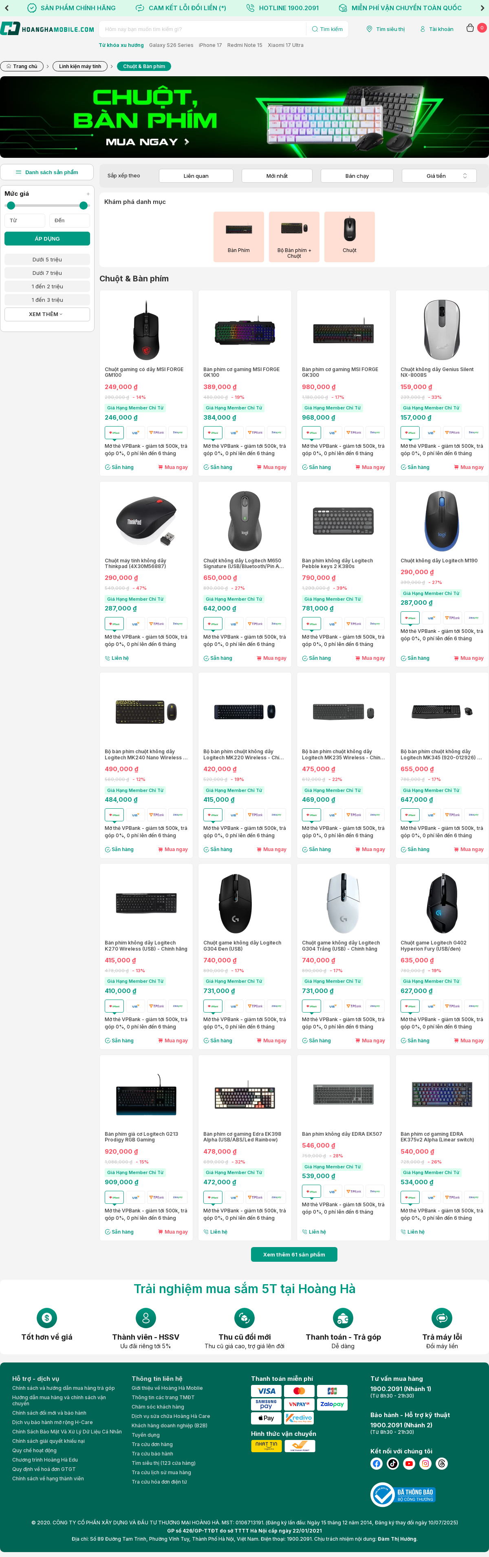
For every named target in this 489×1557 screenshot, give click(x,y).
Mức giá (47, 193)
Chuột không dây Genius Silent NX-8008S (437, 372)
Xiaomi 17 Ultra (286, 45)
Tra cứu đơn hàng (152, 1444)
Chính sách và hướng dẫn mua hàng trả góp (63, 1388)
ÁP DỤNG (47, 239)
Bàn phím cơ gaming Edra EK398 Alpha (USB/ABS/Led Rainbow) (242, 1137)
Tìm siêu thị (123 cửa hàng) (164, 1463)
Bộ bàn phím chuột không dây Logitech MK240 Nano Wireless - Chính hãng (145, 755)
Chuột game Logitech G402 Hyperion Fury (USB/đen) (434, 945)
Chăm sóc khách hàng (158, 1407)
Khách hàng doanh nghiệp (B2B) (169, 1425)
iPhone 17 (210, 45)
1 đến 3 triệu (47, 299)
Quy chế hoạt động (34, 1450)
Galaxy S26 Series (171, 45)
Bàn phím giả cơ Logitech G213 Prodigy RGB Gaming (141, 1137)
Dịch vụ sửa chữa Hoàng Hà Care (171, 1416)
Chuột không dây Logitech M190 (439, 561)
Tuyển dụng (146, 1435)
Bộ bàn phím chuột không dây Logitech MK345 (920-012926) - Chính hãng (440, 755)
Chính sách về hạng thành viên (48, 1478)
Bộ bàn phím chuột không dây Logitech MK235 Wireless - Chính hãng (342, 755)
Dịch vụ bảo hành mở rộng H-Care (52, 1422)
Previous (6, 8)
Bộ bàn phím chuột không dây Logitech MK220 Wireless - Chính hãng (244, 755)
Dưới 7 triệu (47, 273)
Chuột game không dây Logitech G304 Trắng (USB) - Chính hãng (341, 945)
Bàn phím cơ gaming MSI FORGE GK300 (340, 372)
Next (482, 8)
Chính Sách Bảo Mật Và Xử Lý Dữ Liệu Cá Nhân (67, 1432)
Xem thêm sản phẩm (294, 1254)
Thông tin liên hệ (157, 1378)
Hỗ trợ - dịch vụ (35, 1378)
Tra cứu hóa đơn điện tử (159, 1482)
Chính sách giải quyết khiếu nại (48, 1441)
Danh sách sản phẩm (46, 172)
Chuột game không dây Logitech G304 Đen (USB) (242, 945)
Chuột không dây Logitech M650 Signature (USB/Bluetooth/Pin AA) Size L (244, 564)
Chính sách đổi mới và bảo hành (49, 1413)
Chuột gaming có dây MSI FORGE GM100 (144, 372)
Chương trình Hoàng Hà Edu (45, 1460)
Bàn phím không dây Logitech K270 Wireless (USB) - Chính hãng (146, 945)
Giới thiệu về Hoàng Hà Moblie (167, 1388)
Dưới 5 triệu (47, 259)
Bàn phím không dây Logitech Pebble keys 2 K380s (337, 563)
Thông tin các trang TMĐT (163, 1397)
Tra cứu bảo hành (152, 1454)
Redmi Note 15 (244, 45)
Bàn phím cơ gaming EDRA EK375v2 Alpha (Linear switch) (437, 1137)
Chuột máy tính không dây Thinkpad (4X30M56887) (135, 563)
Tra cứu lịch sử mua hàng (161, 1472)
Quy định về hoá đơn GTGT (44, 1469)
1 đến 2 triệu (47, 286)
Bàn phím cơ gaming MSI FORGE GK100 (241, 372)
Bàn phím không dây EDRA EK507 (342, 1134)
